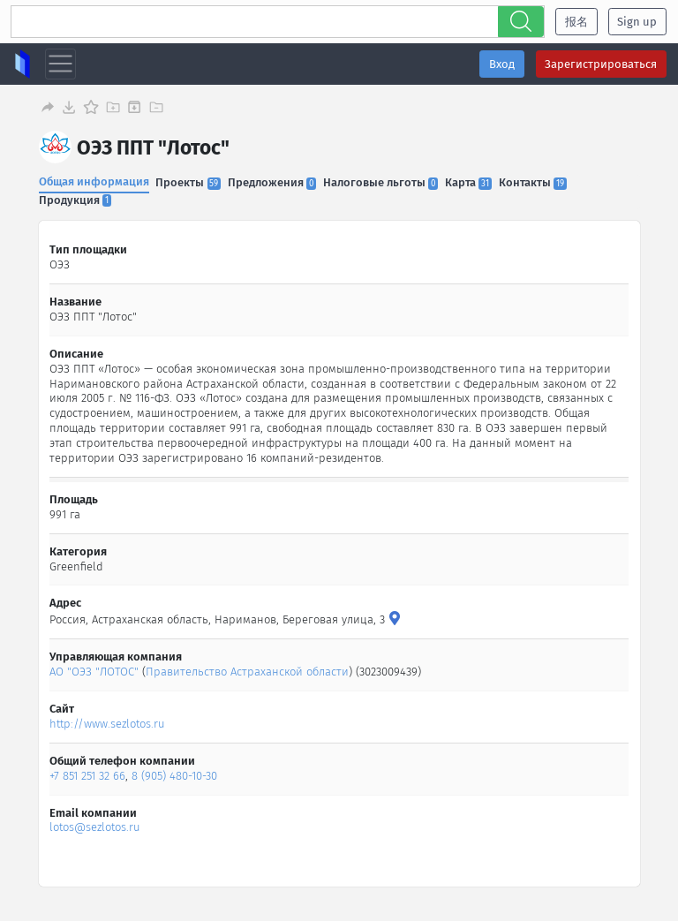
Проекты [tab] (188, 182)
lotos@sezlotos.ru (95, 827)
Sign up (637, 21)
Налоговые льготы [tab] (380, 182)
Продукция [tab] (75, 200)
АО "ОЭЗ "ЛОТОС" (94, 671)
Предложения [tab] (272, 182)
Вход (502, 64)
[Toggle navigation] (60, 64)
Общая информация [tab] (94, 181)
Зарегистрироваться (601, 64)
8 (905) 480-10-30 (175, 775)
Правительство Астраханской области (248, 671)
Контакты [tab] (533, 182)
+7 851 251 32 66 (88, 775)
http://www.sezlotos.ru (108, 723)
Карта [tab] (468, 182)
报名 (576, 21)
